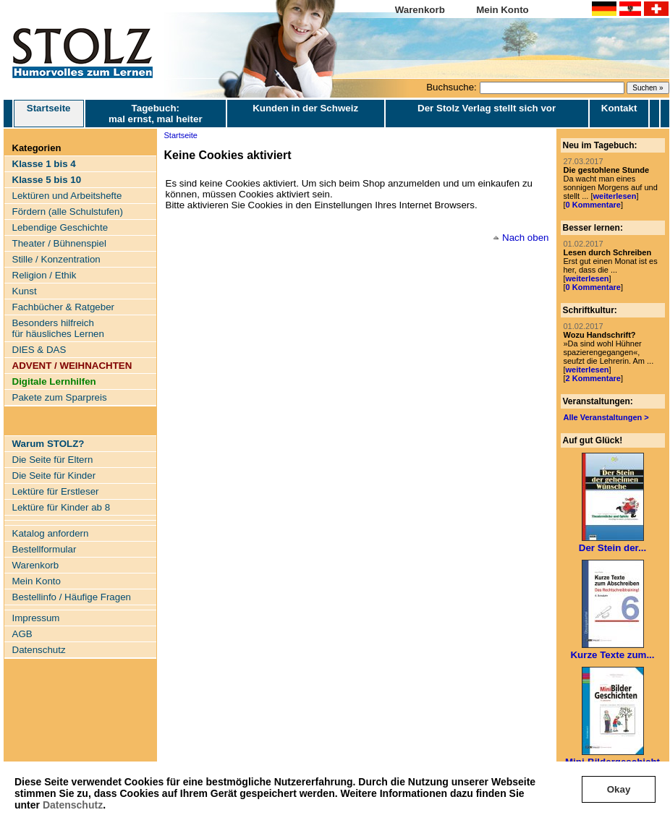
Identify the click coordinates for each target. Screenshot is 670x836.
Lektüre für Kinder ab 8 (61, 507)
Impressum (36, 618)
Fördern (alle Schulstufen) (67, 211)
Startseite (49, 113)
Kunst (24, 291)
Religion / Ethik (44, 275)
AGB (22, 633)
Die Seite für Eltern (52, 459)
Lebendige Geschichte (60, 227)
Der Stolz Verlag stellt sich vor (486, 108)
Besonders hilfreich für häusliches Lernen (58, 328)
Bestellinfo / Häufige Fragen (71, 597)
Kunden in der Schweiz (305, 108)
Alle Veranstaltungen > (606, 417)
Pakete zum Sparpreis (59, 397)
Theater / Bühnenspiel (59, 243)
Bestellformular (44, 549)
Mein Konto (502, 9)
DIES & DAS (39, 349)
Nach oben (525, 237)
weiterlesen (614, 196)
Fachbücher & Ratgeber (63, 307)
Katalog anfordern (50, 533)
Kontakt (619, 108)
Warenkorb (420, 9)
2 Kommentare (593, 378)
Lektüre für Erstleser (55, 491)
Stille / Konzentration (56, 259)
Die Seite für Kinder (54, 475)
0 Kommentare (593, 204)
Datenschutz (73, 805)
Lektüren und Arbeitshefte (67, 195)
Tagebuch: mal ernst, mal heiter (156, 113)
